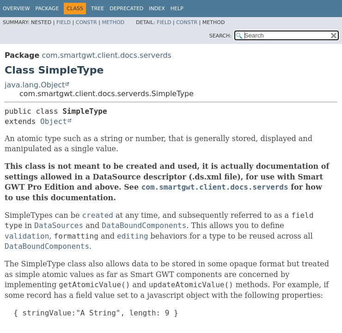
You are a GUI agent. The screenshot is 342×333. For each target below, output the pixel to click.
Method (113, 22)
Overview (16, 9)
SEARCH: (220, 36)
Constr (86, 22)
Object (53, 121)
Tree (97, 9)
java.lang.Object (35, 84)
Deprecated (126, 9)
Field (63, 22)
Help (177, 9)
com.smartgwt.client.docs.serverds (106, 55)
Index (157, 9)
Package (47, 9)
